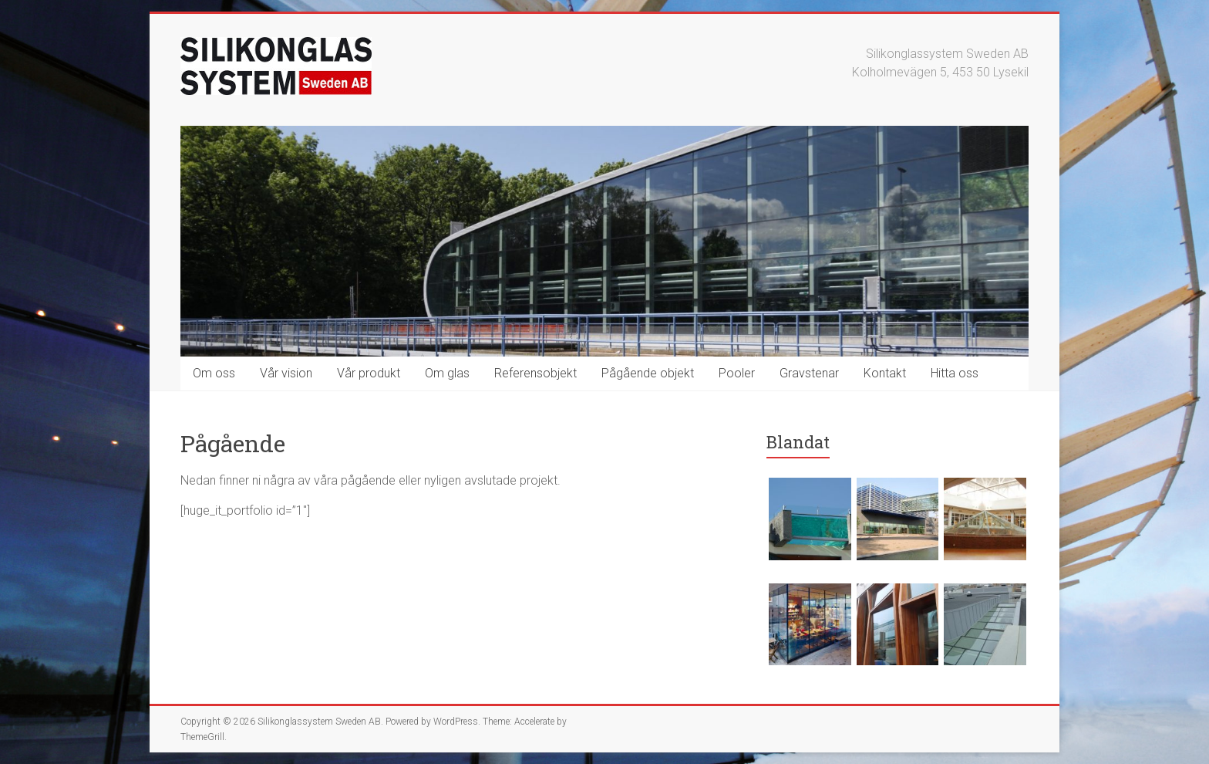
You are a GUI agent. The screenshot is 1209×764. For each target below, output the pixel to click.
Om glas (447, 373)
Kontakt (885, 373)
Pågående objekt (647, 373)
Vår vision (286, 373)
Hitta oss (954, 373)
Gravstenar (809, 373)
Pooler (737, 373)
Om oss (214, 373)
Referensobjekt (535, 373)
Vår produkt (368, 373)
